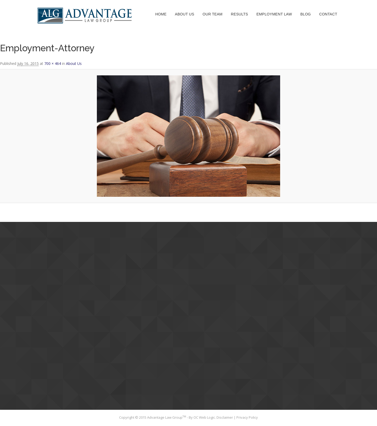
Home (161, 14)
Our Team (213, 14)
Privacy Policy (247, 417)
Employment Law (274, 14)
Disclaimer (225, 417)
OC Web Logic (204, 417)
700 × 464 (52, 63)
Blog (305, 14)
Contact (328, 14)
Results (239, 14)
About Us (184, 14)
